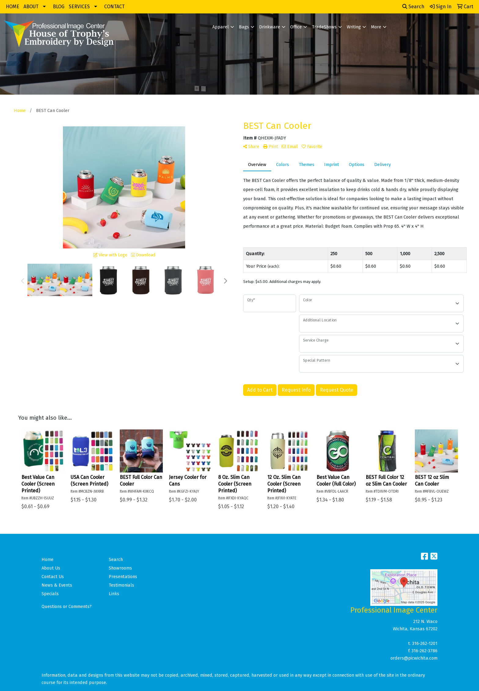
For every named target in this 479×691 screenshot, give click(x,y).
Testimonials (121, 585)
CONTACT (114, 6)
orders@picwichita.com (413, 658)
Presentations (123, 576)
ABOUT (31, 6)
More (376, 27)
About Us (51, 568)
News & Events (57, 585)
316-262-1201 (424, 643)
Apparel (220, 27)
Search (413, 6)
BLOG (58, 6)
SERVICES (79, 6)
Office (296, 27)
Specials (50, 593)
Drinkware (269, 27)
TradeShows (324, 27)
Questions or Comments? (67, 606)
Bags (244, 27)
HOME (12, 6)
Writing (354, 27)
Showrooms (120, 568)
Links (114, 593)
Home (47, 559)
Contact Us (53, 576)
